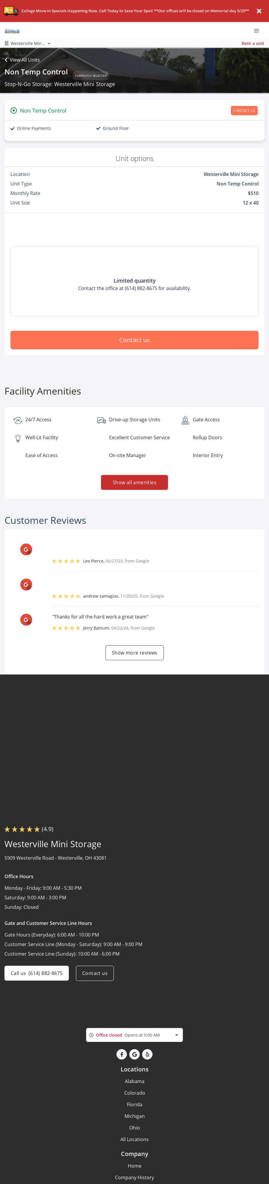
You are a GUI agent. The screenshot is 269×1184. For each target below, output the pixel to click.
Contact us (134, 340)
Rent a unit (253, 43)
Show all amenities (134, 482)
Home (135, 1166)
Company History (134, 1177)
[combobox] (134, 1035)
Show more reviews (135, 652)
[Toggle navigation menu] (259, 30)
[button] (121, 1054)
